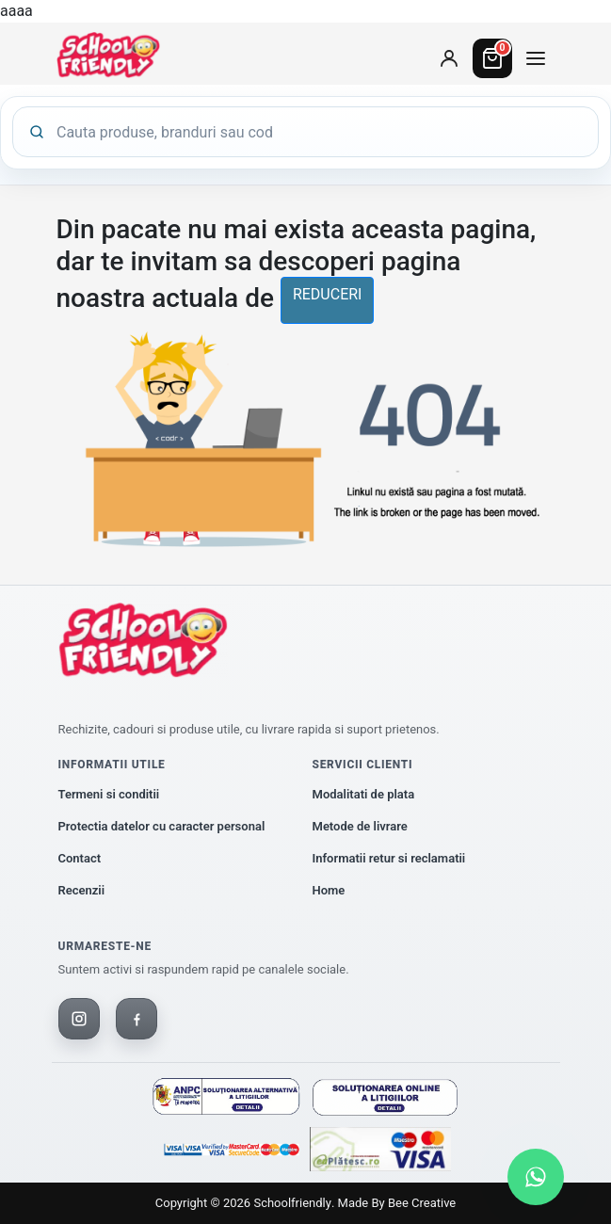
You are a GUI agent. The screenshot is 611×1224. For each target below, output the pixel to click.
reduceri (327, 294)
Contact (80, 858)
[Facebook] (136, 1018)
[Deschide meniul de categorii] (535, 58)
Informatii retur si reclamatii (389, 858)
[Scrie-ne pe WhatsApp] (535, 1177)
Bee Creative (422, 1203)
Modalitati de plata (364, 794)
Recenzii (81, 890)
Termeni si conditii (109, 794)
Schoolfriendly (291, 1203)
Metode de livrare (360, 826)
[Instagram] (79, 1018)
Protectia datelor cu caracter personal (161, 826)
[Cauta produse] (319, 131)
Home (329, 890)
